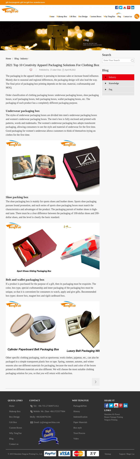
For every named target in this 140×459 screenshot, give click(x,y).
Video (76, 438)
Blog (119, 17)
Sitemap (108, 454)
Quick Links (15, 400)
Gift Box (72, 17)
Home (51, 17)
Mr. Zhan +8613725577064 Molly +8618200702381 (64, 7)
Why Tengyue (80, 400)
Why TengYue (109, 17)
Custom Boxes (95, 17)
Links (107, 410)
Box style (77, 428)
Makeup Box (62, 17)
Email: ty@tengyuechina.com (45, 422)
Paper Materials (80, 422)
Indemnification (80, 417)
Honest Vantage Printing (113, 417)
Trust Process (79, 433)
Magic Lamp (131, 454)
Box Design (83, 17)
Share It (109, 400)
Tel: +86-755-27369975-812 (44, 406)
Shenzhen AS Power (112, 414)
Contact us (127, 17)
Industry (24, 58)
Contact (34, 400)
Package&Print (80, 406)
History (76, 411)
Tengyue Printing (110, 420)
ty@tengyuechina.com (101, 7)
